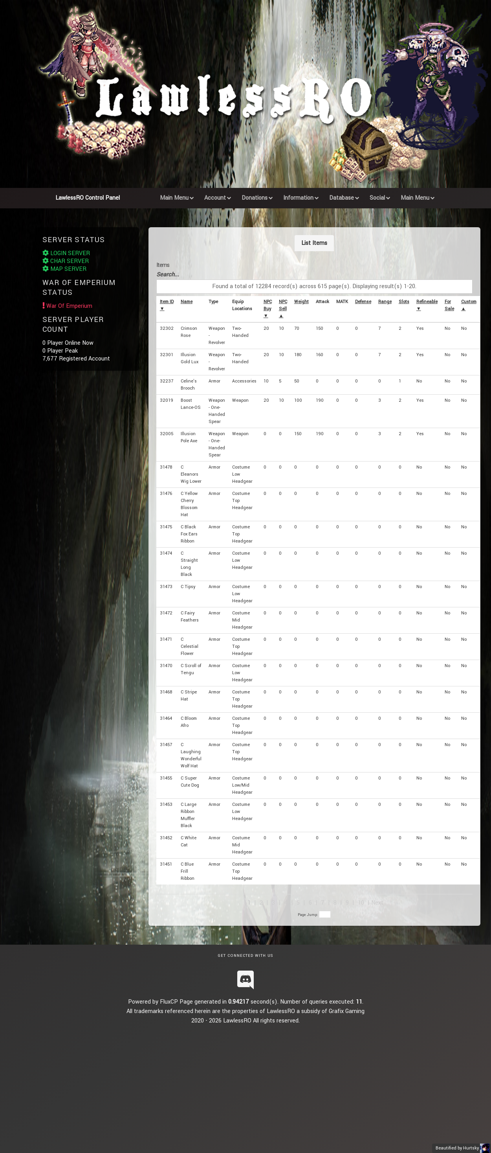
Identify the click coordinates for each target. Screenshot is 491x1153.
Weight (301, 302)
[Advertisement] (250, 1081)
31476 (166, 494)
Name (186, 302)
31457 (166, 745)
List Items (314, 243)
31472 (166, 613)
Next (377, 903)
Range (385, 302)
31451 (166, 864)
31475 (166, 527)
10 (361, 903)
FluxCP (169, 1002)
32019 (166, 400)
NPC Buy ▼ (268, 309)
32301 (166, 355)
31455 (166, 778)
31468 (166, 692)
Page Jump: (314, 915)
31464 (166, 718)
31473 (166, 587)
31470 (166, 666)
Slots (404, 302)
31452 (166, 838)
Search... (167, 274)
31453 (166, 804)
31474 (166, 553)
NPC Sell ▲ (283, 309)
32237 (166, 381)
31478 (166, 467)
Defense (363, 302)
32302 (167, 328)
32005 (166, 434)
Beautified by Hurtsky (457, 1148)
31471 (166, 639)
